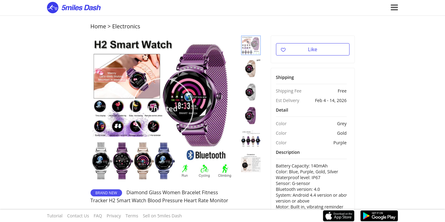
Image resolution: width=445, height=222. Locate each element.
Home (98, 26)
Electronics (126, 26)
